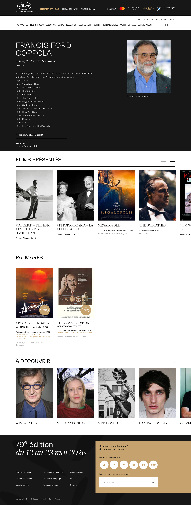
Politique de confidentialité (41, 499)
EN (173, 19)
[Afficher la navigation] (173, 25)
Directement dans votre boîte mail (114, 474)
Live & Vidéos (37, 25)
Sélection (51, 25)
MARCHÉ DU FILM (88, 9)
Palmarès (71, 25)
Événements (85, 25)
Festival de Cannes (24, 472)
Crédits (57, 499)
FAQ (72, 479)
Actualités (22, 25)
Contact (73, 485)
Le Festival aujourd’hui (53, 472)
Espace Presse (145, 25)
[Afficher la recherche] (167, 25)
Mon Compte (143, 19)
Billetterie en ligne (158, 19)
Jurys (61, 25)
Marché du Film (22, 485)
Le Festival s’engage (52, 479)
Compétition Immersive (106, 25)
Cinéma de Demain (24, 479)
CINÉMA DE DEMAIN (70, 9)
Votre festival (128, 25)
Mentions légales (22, 499)
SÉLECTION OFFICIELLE (49, 9)
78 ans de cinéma (50, 485)
